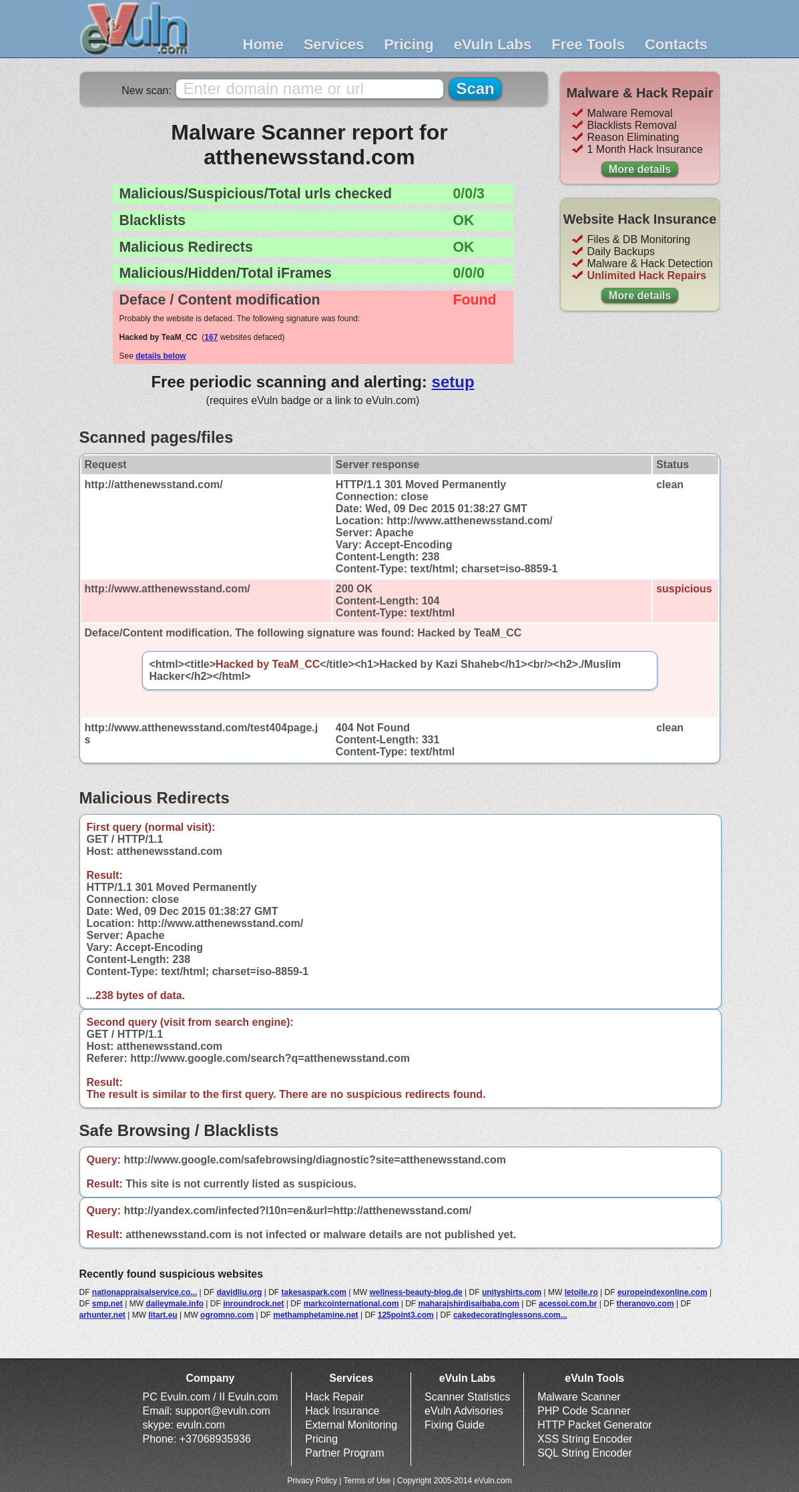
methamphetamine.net (315, 1315)
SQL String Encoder (584, 1453)
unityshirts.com (511, 1292)
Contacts (676, 44)
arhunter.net (102, 1315)
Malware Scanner (579, 1397)
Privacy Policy (312, 1480)
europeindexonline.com (662, 1292)
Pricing (409, 44)
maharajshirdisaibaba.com (469, 1303)
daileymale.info (175, 1303)
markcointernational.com (351, 1303)
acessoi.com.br (568, 1303)
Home (263, 44)
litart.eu (162, 1315)
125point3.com (406, 1315)
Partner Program (344, 1453)
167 (211, 337)
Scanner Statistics (467, 1397)
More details (640, 169)
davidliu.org (239, 1292)
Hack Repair (334, 1397)
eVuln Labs (493, 44)
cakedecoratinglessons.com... (510, 1315)
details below (161, 356)
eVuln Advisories (464, 1411)
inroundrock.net (253, 1303)
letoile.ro (581, 1292)
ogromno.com (227, 1315)
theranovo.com (645, 1303)
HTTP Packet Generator (594, 1425)
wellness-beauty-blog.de (415, 1292)
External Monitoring (351, 1425)
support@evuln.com (222, 1411)
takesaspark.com (314, 1292)
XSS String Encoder (584, 1439)
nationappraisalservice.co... (144, 1292)
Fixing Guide (455, 1425)
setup (453, 382)
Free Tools (588, 44)
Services (334, 44)
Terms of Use (367, 1480)
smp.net (107, 1303)
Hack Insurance (342, 1411)
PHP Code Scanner (583, 1411)
